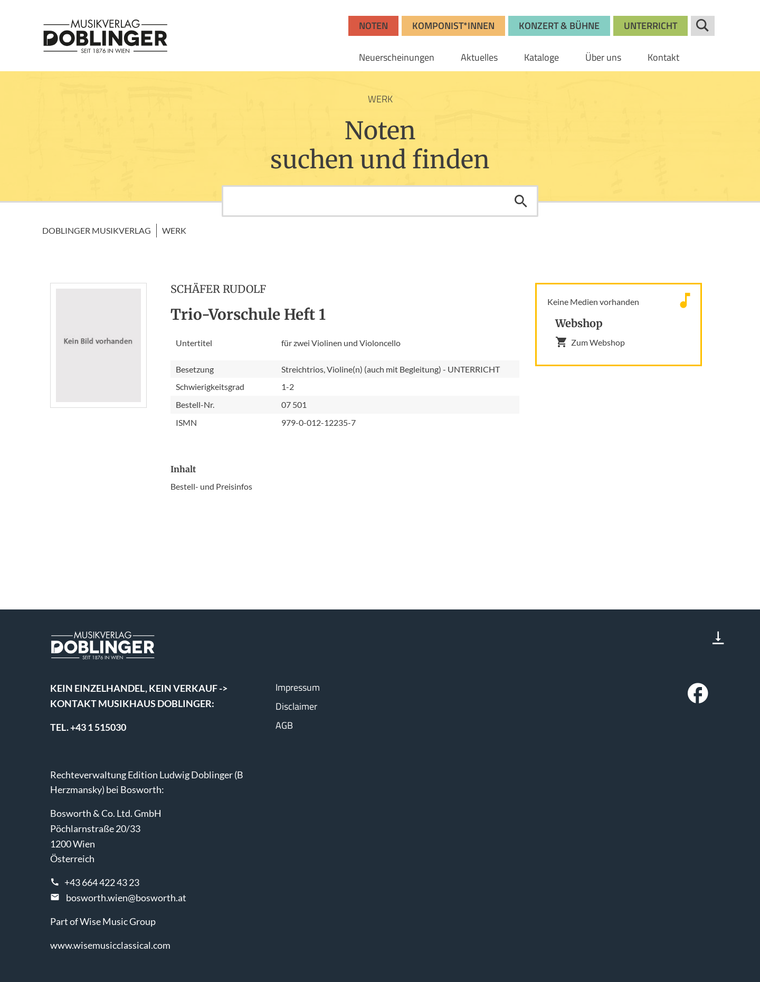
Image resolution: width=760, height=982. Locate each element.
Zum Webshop (590, 342)
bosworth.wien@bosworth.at (126, 897)
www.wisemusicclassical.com (110, 945)
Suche (703, 26)
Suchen (521, 201)
